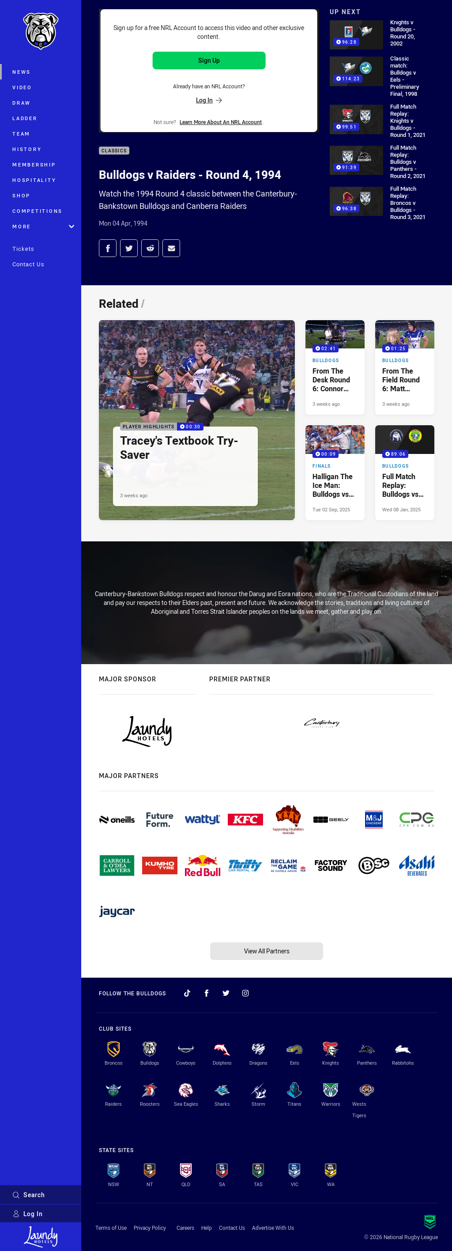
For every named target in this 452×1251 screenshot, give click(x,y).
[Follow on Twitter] (226, 993)
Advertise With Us (273, 1227)
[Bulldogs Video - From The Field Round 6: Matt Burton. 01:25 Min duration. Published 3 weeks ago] (404, 367)
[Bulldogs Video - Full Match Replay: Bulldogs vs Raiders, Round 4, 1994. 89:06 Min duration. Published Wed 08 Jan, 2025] (404, 472)
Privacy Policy (150, 1227)
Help (206, 1227)
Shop (21, 195)
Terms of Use (111, 1227)
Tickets (23, 249)
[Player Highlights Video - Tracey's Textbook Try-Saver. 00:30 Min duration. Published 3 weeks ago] (197, 420)
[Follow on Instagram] (245, 993)
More (43, 226)
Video (22, 87)
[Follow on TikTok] (187, 993)
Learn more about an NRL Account (221, 122)
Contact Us (28, 264)
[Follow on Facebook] (206, 993)
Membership (34, 164)
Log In (27, 1213)
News (21, 71)
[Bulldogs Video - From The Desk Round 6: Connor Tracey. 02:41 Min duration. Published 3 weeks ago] (335, 367)
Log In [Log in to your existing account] (209, 100)
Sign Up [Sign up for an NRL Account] (209, 60)
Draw (21, 102)
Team (21, 133)
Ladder (25, 118)
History (26, 149)
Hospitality (34, 180)
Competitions (37, 211)
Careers (185, 1227)
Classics (114, 151)
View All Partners (267, 951)
